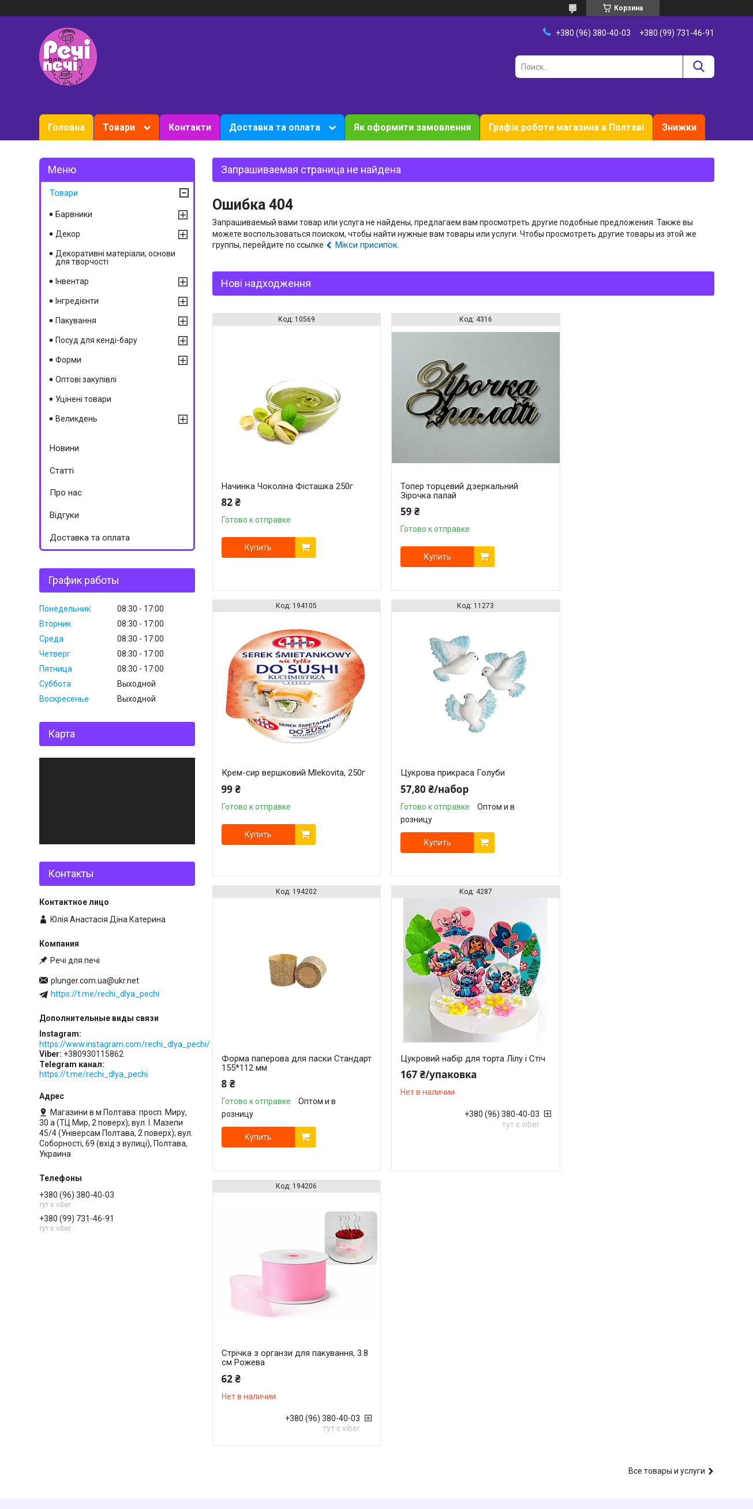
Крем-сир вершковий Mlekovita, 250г (624, 491)
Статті (62, 470)
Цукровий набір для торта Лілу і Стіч (625, 777)
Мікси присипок (366, 245)
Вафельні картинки (420, 1372)
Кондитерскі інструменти (258, 1302)
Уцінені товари (83, 399)
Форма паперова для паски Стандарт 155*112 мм (447, 777)
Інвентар (72, 281)
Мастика (400, 1302)
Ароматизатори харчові (429, 1315)
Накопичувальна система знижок (102, 1339)
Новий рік (573, 1315)
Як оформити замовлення (412, 127)
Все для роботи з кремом (259, 1315)
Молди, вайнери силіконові (262, 1327)
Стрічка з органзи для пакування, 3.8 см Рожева (288, 1072)
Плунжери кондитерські (256, 1412)
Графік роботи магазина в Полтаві (566, 127)
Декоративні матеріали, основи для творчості (115, 257)
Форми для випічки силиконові (269, 1399)
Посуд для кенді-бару (96, 340)
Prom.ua (427, 1477)
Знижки (679, 127)
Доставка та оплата (274, 127)
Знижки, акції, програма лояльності (106, 1327)
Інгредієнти (77, 300)
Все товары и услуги (666, 1185)
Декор (67, 234)
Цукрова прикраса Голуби (274, 772)
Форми (68, 359)
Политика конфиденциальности (446, 1498)
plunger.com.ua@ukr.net (95, 980)
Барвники (73, 214)
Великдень (76, 418)
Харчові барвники (418, 1339)
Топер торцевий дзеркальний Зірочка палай (451, 491)
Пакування (75, 320)
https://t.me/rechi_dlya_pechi (105, 993)
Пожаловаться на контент (346, 1498)
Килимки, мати (239, 1424)
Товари (119, 127)
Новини (64, 448)
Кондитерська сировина (430, 1327)
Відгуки (64, 515)
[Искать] (698, 66)
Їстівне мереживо (417, 1384)
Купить (258, 547)
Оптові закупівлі (86, 379)
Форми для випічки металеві (265, 1387)
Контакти (189, 127)
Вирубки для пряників (252, 1351)
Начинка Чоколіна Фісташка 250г (287, 486)
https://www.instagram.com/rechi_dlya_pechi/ (124, 1044)
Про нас (66, 492)
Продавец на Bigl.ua (376, 1488)
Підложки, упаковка (593, 1327)
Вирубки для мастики (252, 1339)
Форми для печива (247, 1375)
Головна (66, 127)
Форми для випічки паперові (265, 1363)
